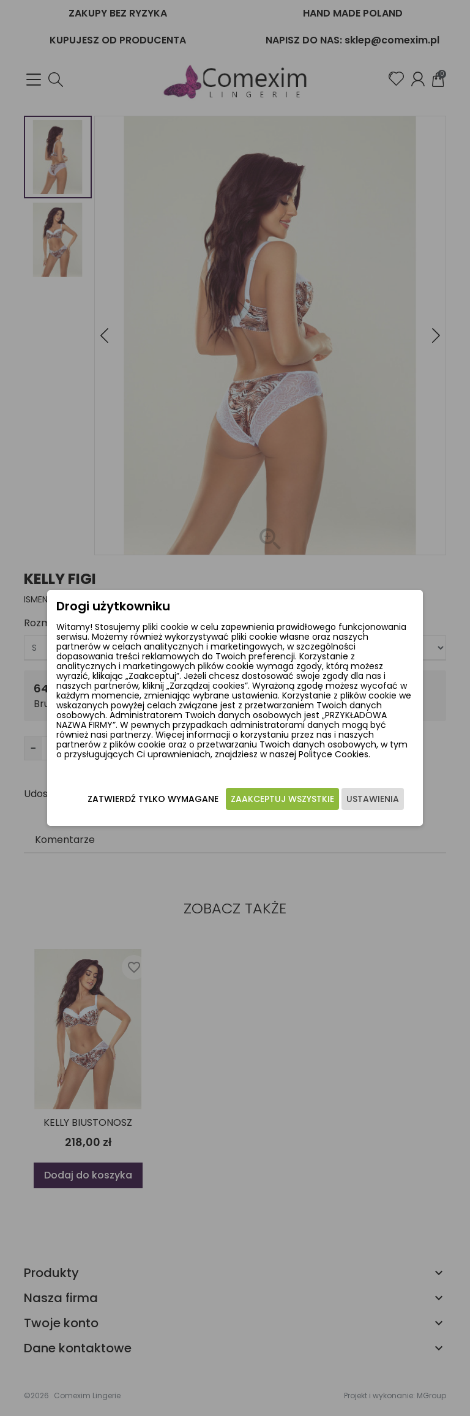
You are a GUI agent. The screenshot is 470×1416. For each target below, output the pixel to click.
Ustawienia (372, 799)
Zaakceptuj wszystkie (282, 799)
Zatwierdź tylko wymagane (153, 799)
